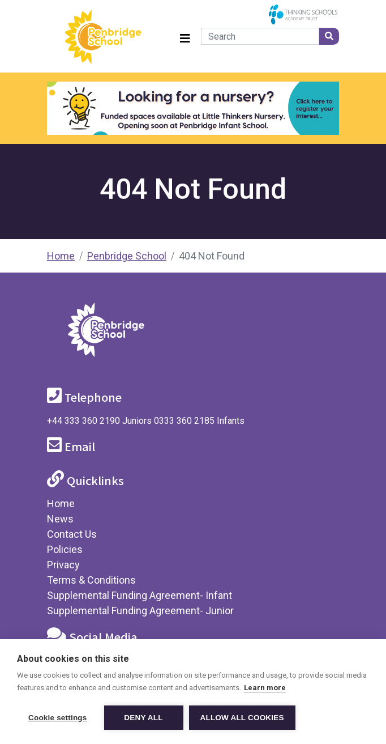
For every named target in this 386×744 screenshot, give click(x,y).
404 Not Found (212, 256)
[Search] (260, 36)
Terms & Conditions (91, 580)
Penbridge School (126, 256)
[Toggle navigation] (185, 36)
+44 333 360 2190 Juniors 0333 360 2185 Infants (146, 420)
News (60, 519)
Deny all (143, 717)
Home (61, 256)
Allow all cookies (242, 717)
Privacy (63, 565)
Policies (65, 549)
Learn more (265, 687)
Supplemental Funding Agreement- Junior (140, 611)
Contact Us (72, 534)
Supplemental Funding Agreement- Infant (139, 595)
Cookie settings (57, 717)
